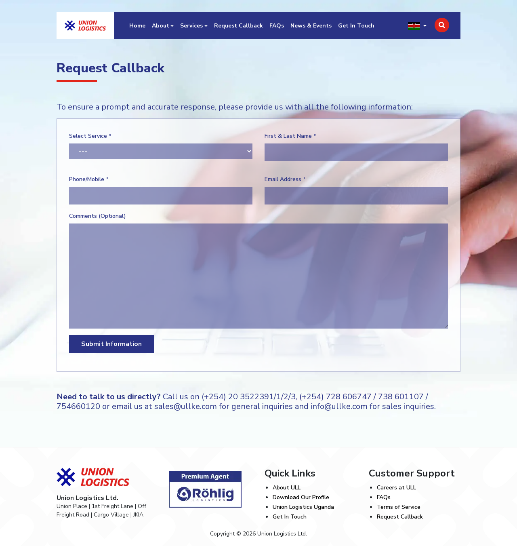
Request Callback (238, 26)
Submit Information (111, 343)
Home (137, 26)
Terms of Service (398, 507)
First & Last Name (290, 136)
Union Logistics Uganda (303, 507)
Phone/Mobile (89, 179)
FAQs (276, 26)
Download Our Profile (301, 497)
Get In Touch (356, 26)
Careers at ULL (396, 487)
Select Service (90, 136)
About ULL (287, 487)
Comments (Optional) (97, 216)
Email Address (285, 179)
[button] (417, 25)
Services (191, 26)
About (160, 26)
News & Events (311, 26)
